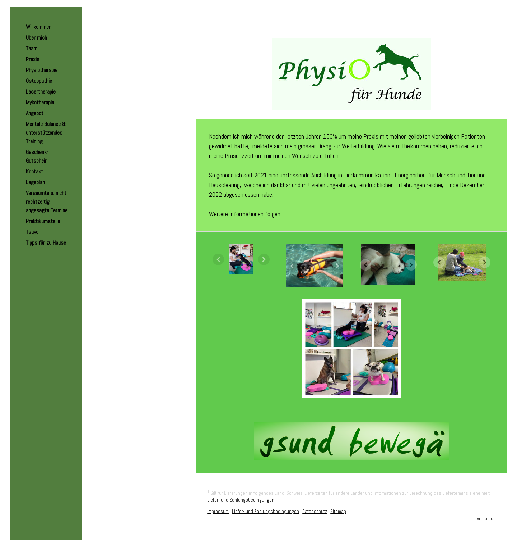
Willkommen (38, 27)
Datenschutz (314, 511)
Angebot (34, 113)
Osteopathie (39, 81)
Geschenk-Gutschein (37, 156)
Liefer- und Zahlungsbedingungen (240, 500)
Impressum (218, 511)
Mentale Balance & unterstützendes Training (46, 132)
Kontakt (34, 171)
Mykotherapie (40, 102)
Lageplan (35, 182)
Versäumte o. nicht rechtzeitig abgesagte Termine (46, 201)
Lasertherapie (41, 91)
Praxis (32, 59)
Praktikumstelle (43, 221)
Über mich (36, 37)
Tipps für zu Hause (46, 242)
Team (31, 48)
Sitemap (338, 511)
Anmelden (486, 519)
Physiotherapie (41, 70)
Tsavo (32, 232)
